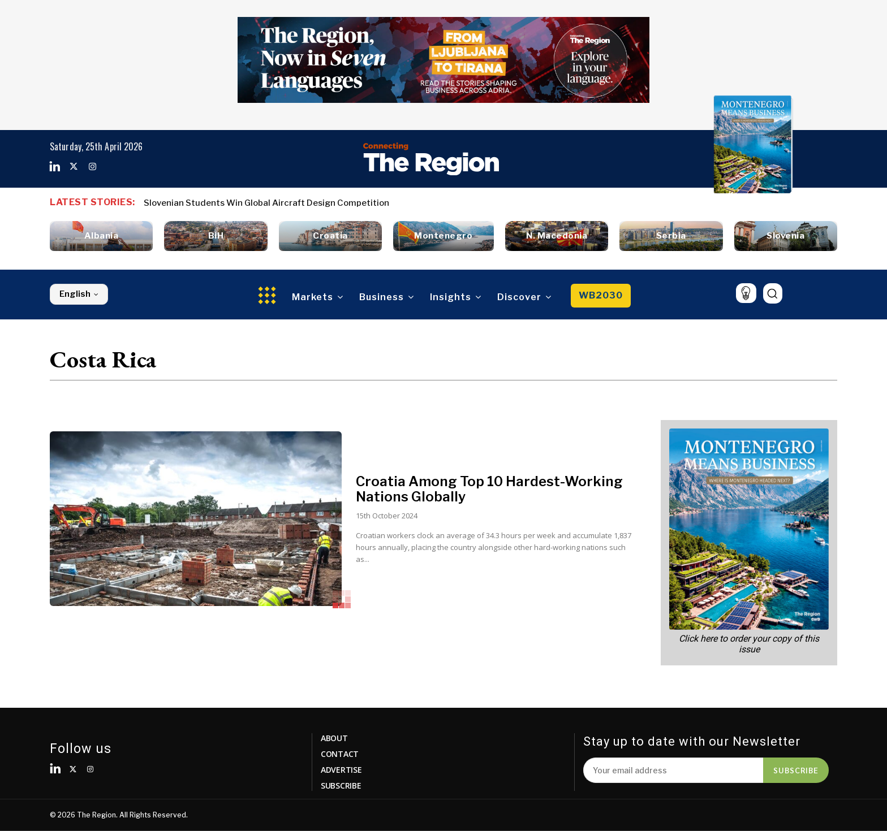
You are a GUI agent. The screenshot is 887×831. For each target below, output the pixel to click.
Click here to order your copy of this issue (749, 644)
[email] (673, 770)
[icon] (746, 293)
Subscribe (796, 770)
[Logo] (431, 158)
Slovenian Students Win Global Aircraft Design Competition (266, 203)
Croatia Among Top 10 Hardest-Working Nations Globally (489, 488)
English (78, 294)
